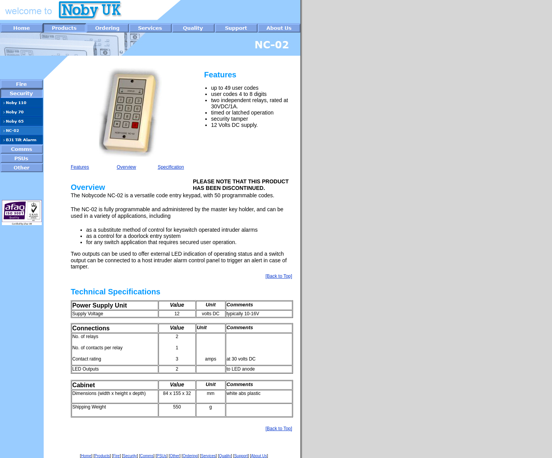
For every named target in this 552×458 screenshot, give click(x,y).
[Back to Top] (279, 276)
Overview (126, 167)
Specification (171, 167)
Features (80, 167)
